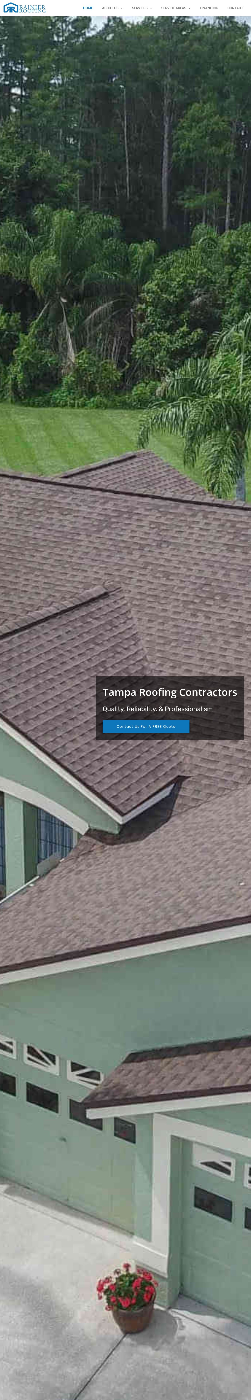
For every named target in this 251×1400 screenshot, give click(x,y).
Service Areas (176, 8)
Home (88, 8)
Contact (235, 8)
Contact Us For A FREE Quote (146, 726)
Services (142, 8)
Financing (209, 8)
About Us (112, 8)
